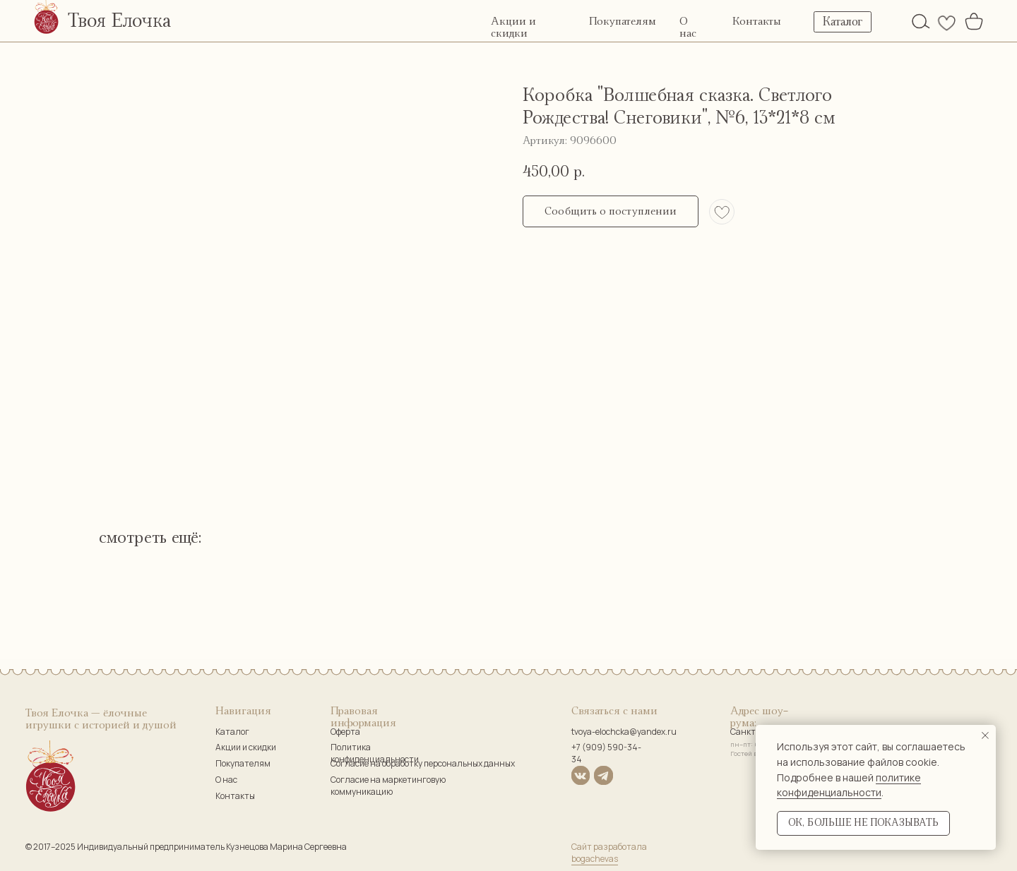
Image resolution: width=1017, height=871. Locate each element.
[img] (921, 21)
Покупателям (622, 21)
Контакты (756, 21)
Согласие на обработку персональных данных (423, 763)
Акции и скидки (245, 747)
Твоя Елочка (119, 21)
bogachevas (594, 859)
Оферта (345, 732)
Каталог (232, 732)
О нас (226, 780)
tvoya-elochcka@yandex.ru (624, 732)
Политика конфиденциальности (375, 753)
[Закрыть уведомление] (985, 735)
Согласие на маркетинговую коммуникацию (388, 786)
